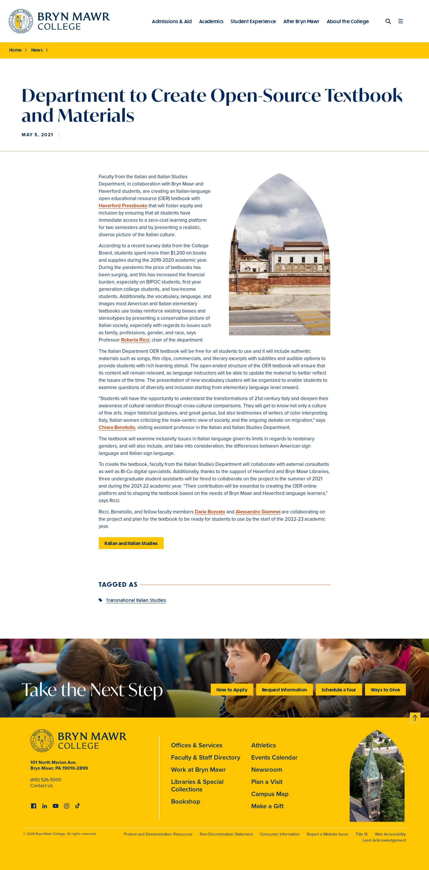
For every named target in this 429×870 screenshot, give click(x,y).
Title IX (361, 834)
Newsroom (266, 769)
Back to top (415, 717)
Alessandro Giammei (258, 511)
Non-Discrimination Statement (226, 834)
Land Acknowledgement (384, 840)
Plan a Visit (267, 782)
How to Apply (232, 689)
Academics (211, 21)
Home (15, 49)
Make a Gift (267, 806)
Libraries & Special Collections (197, 785)
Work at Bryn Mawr (198, 769)
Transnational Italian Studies (136, 600)
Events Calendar (274, 757)
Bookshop (185, 801)
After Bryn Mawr (301, 21)
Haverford (123, 205)
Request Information (284, 689)
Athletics (263, 745)
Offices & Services (196, 745)
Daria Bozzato (210, 511)
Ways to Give (385, 689)
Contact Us (41, 785)
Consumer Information (280, 834)
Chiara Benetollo (117, 427)
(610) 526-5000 (45, 779)
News (37, 49)
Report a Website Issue (327, 834)
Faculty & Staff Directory (205, 757)
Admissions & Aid (172, 21)
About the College (348, 21)
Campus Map (270, 794)
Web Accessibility (390, 834)
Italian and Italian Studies (131, 543)
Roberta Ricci (135, 340)
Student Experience (253, 21)
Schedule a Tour (339, 689)
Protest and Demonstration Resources (158, 834)
